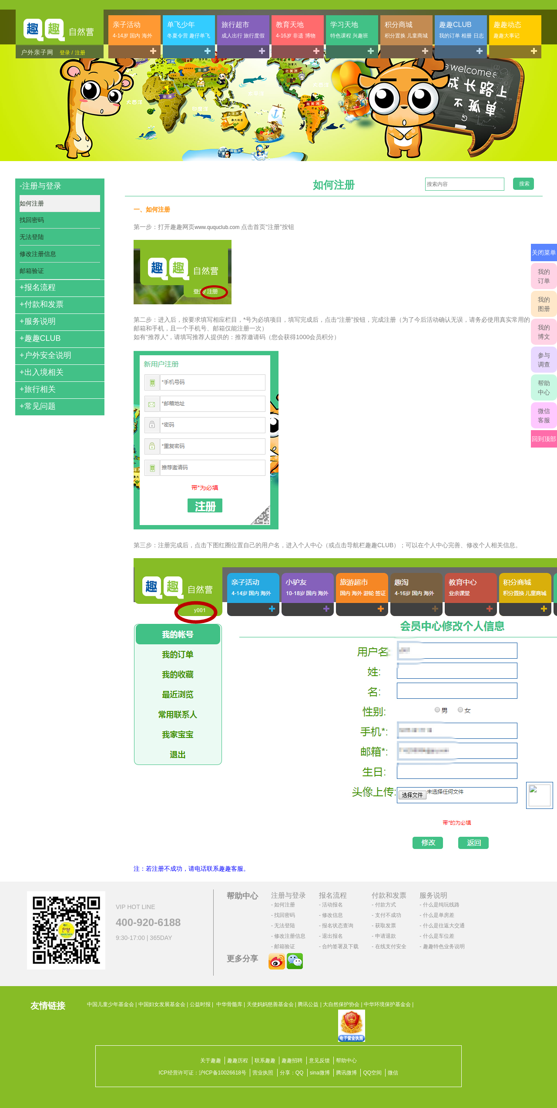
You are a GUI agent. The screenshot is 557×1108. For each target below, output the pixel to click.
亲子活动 (132, 30)
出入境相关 (42, 372)
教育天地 (295, 30)
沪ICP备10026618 (220, 1073)
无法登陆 (32, 236)
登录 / (66, 53)
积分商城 (406, 30)
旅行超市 (243, 30)
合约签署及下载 (340, 946)
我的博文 (544, 332)
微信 (393, 1073)
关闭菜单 (544, 252)
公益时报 (200, 1004)
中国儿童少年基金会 (110, 1004)
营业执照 (262, 1073)
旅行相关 (38, 389)
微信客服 (544, 416)
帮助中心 (544, 388)
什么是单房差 (438, 915)
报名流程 (38, 287)
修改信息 (332, 915)
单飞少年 (188, 30)
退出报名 (332, 936)
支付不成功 (388, 915)
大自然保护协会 (341, 1004)
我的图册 (544, 304)
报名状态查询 (337, 926)
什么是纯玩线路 (441, 905)
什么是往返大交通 (444, 926)
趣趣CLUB (461, 30)
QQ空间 (372, 1073)
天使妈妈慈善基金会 (270, 1004)
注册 (80, 53)
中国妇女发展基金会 (161, 1004)
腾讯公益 (308, 1004)
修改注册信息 (38, 253)
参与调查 (544, 360)
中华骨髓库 (229, 1004)
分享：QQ (292, 1073)
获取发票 (385, 926)
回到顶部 (544, 438)
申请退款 (385, 936)
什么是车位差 (438, 936)
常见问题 (38, 406)
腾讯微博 (346, 1073)
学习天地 (349, 30)
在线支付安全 (390, 946)
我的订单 (544, 276)
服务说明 (38, 321)
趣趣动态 (507, 30)
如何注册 (32, 203)
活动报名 (332, 905)
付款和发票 (42, 304)
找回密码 (32, 219)
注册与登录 (40, 186)
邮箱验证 (32, 270)
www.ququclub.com (217, 227)
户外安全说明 (45, 355)
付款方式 (385, 905)
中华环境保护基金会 (387, 1004)
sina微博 (320, 1073)
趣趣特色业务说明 (444, 946)
